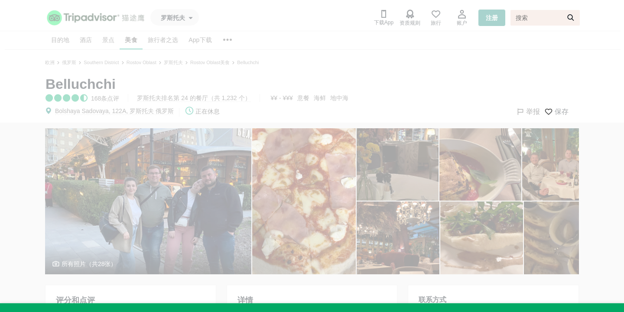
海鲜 (320, 97)
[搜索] (545, 18)
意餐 (303, 97)
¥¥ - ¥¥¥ (282, 97)
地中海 (339, 97)
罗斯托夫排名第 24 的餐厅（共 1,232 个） (193, 97)
